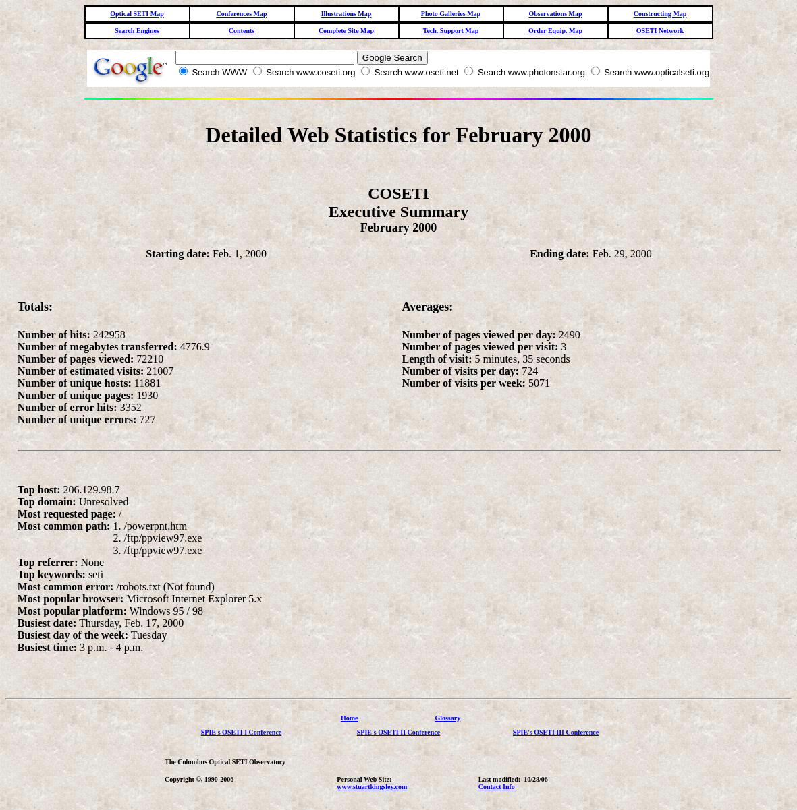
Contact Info (496, 786)
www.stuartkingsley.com (372, 786)
